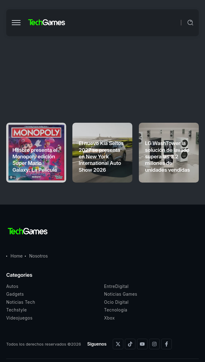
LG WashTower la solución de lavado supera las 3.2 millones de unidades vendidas (167, 156)
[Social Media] (118, 344)
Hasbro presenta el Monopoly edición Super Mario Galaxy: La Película (34, 160)
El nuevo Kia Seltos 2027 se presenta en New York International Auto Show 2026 (101, 156)
